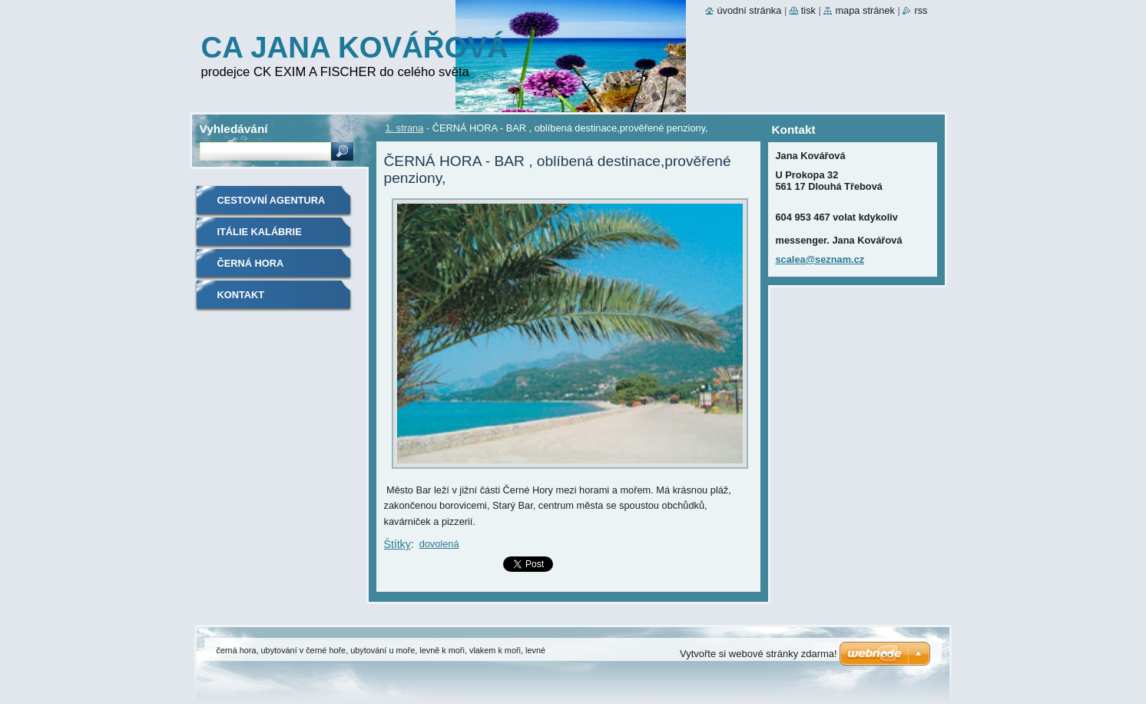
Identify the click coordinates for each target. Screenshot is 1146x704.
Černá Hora (250, 263)
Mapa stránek (865, 10)
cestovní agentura (271, 200)
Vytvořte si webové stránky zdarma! (758, 653)
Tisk (808, 10)
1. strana (405, 128)
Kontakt (241, 295)
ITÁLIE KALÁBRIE (259, 231)
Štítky (397, 544)
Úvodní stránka (749, 10)
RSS (920, 10)
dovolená (439, 544)
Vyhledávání (234, 128)
